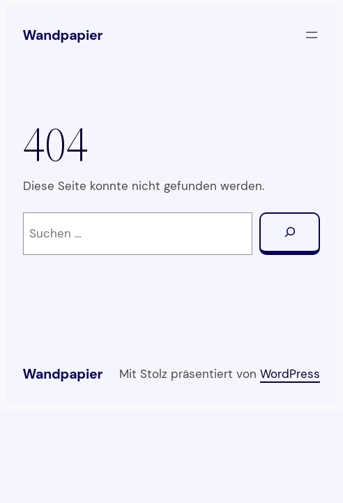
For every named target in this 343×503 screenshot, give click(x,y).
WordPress (290, 373)
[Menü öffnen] (311, 35)
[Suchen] (289, 234)
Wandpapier (63, 35)
